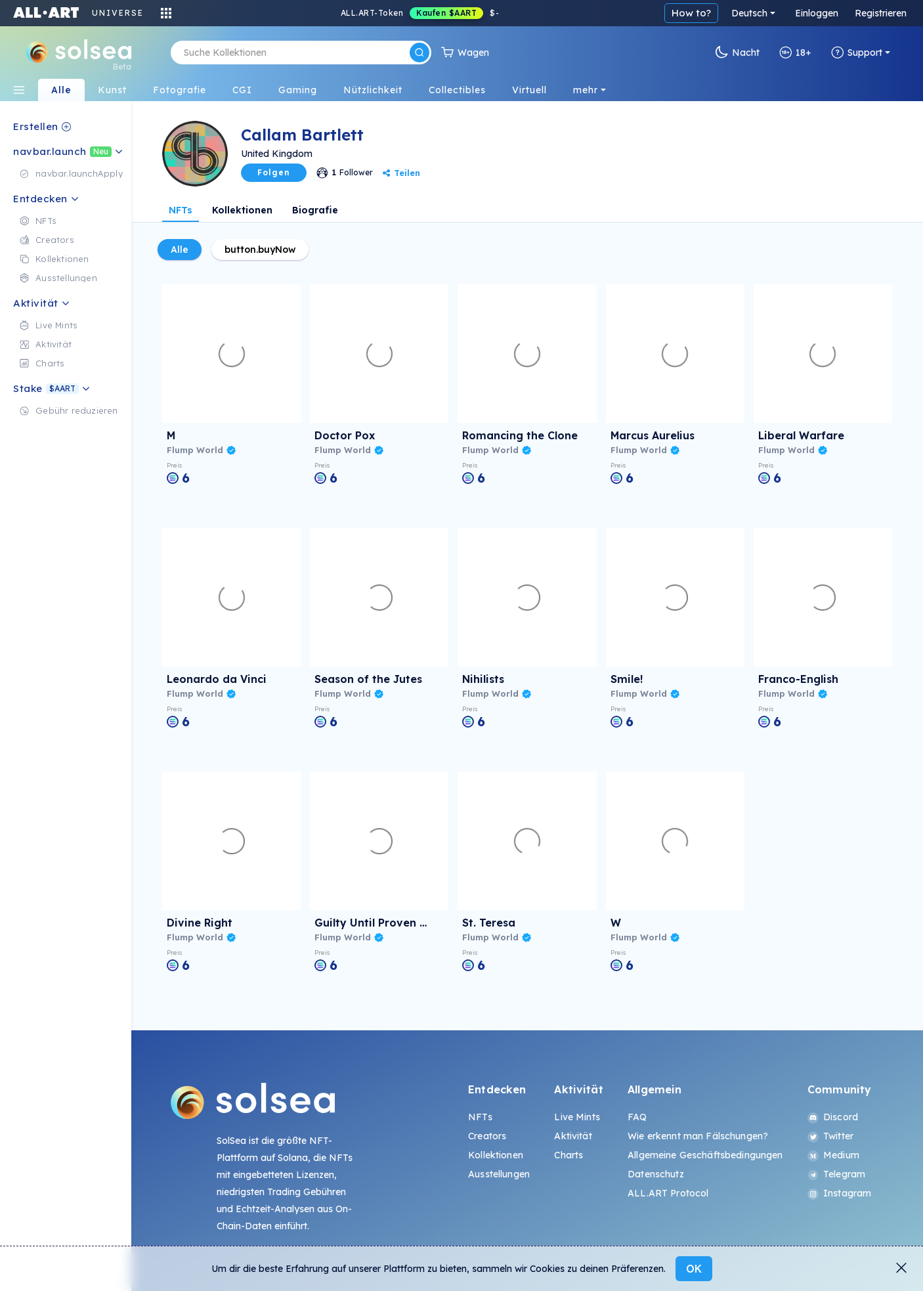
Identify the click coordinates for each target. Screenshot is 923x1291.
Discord (832, 1117)
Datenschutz (656, 1174)
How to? (691, 13)
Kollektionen (242, 210)
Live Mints (576, 1117)
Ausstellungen (499, 1174)
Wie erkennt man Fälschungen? (698, 1136)
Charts (568, 1155)
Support (856, 52)
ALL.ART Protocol (668, 1193)
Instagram (839, 1193)
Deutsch (749, 13)
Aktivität (572, 1136)
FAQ (637, 1117)
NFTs (180, 210)
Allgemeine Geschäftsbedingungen (705, 1155)
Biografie (315, 210)
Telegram (836, 1174)
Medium (833, 1155)
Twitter (830, 1136)
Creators (487, 1136)
